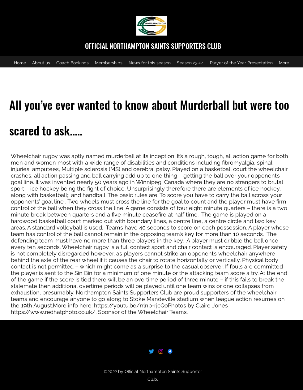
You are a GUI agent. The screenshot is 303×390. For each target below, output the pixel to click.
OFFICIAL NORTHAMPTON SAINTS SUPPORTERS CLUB (153, 46)
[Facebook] (170, 351)
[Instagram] (161, 351)
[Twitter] (151, 351)
